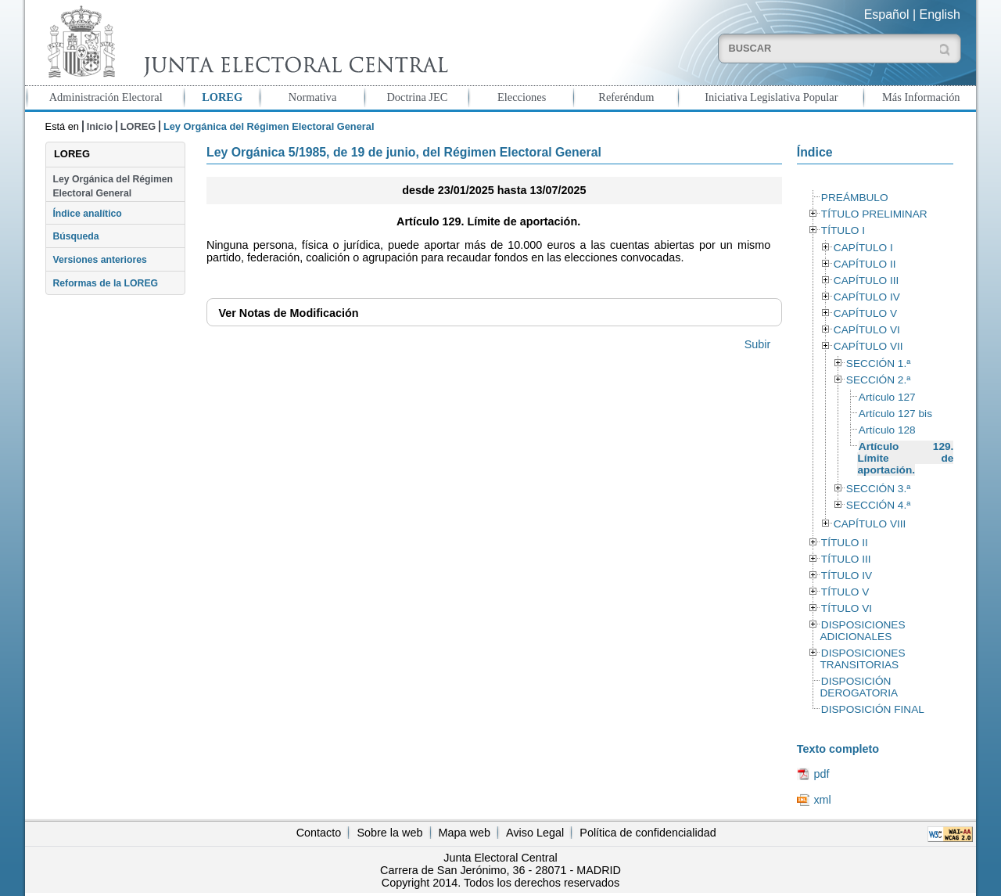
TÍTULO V (845, 592)
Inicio (100, 126)
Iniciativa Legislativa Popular (771, 97)
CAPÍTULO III (866, 280)
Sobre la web (389, 832)
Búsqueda (75, 236)
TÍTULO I (843, 230)
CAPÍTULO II (865, 264)
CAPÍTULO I (863, 248)
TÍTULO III (846, 559)
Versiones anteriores (99, 259)
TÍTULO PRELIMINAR (874, 214)
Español (887, 14)
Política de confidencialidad (647, 832)
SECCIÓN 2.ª (878, 380)
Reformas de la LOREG (105, 283)
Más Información (921, 97)
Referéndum (626, 97)
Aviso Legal (535, 832)
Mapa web (464, 832)
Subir (757, 344)
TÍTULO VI (846, 608)
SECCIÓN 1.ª (878, 363)
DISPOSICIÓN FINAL (872, 709)
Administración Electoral (106, 97)
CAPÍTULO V (865, 313)
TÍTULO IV (846, 575)
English (940, 14)
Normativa (313, 97)
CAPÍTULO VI (867, 330)
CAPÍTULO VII (868, 346)
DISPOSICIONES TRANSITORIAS (862, 659)
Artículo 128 (887, 430)
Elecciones (521, 97)
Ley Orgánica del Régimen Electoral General (112, 186)
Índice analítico (86, 213)
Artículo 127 (887, 397)
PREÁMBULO (854, 197)
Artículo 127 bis (895, 413)
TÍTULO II (844, 543)
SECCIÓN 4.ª (878, 505)
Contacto (319, 832)
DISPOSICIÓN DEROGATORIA (859, 687)
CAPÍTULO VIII (870, 524)
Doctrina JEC (416, 97)
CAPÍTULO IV (867, 297)
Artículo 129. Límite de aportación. (905, 458)
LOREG (222, 97)
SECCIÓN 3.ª (878, 489)
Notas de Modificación (288, 313)
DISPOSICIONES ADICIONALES (862, 630)
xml (822, 799)
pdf (821, 774)
